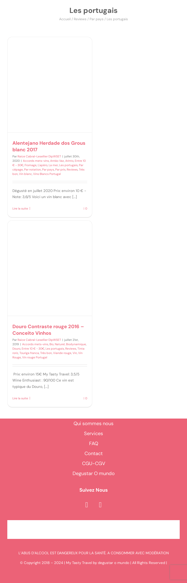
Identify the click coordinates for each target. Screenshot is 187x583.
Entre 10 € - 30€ (33, 349)
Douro (16, 349)
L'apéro (42, 165)
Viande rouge (62, 353)
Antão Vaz (57, 161)
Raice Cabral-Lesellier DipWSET (39, 156)
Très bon (46, 353)
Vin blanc (25, 174)
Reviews (80, 19)
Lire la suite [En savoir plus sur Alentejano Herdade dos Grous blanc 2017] (20, 208)
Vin (75, 353)
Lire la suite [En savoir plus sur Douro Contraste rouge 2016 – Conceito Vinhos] (20, 398)
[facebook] (86, 504)
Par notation (32, 170)
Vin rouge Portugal (34, 357)
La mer (53, 165)
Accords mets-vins (36, 161)
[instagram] (100, 504)
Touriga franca (29, 353)
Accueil (65, 19)
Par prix (60, 170)
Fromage (31, 165)
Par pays (96, 19)
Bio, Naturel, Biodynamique (67, 344)
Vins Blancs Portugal (47, 174)
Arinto (69, 161)
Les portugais (68, 165)
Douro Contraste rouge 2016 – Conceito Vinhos (48, 329)
